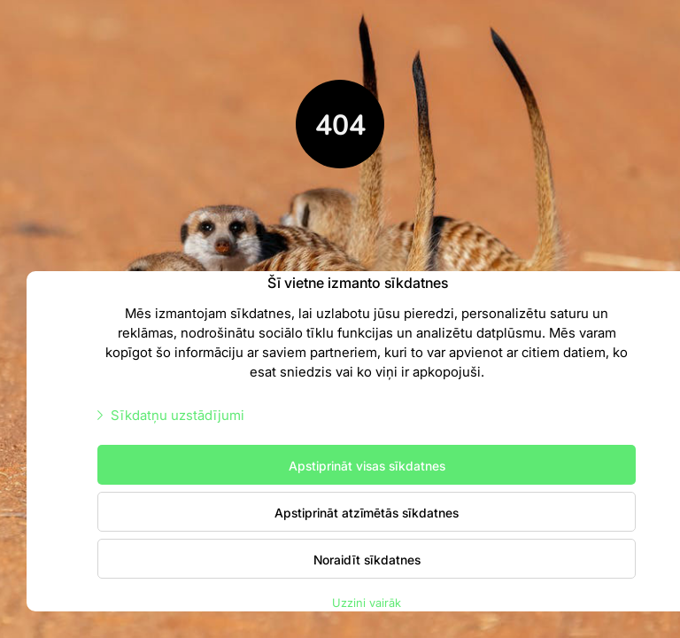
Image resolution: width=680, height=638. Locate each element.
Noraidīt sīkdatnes (367, 559)
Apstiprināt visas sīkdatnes (367, 465)
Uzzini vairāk (366, 602)
